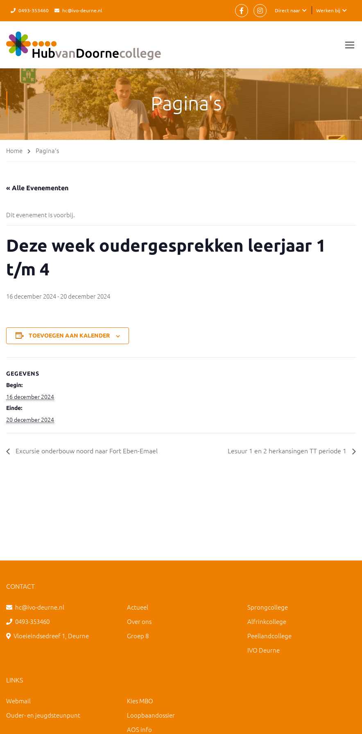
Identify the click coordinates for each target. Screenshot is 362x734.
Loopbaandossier (151, 715)
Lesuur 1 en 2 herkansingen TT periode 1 (288, 450)
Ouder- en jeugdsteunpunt (43, 715)
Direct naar (287, 10)
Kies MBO (140, 700)
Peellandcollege (269, 635)
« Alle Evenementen (37, 187)
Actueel (137, 607)
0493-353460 (33, 10)
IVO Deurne (263, 650)
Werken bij (328, 10)
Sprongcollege (267, 607)
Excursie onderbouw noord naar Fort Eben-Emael (86, 450)
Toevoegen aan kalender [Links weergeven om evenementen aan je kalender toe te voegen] (69, 335)
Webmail (18, 700)
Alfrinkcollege (266, 621)
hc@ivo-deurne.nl (82, 10)
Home (14, 150)
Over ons (139, 621)
